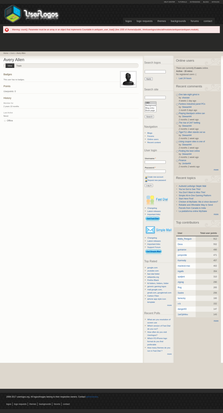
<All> (150, 103)
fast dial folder (153, 274)
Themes (161, 21)
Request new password (156, 180)
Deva (180, 244)
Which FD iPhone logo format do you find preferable (157, 341)
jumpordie (182, 255)
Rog (180, 287)
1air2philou (183, 314)
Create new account (155, 177)
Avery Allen (21, 53)
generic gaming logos (156, 286)
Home (5, 53)
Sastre (181, 293)
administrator (92, 397)
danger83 (182, 309)
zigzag (181, 282)
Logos (128, 21)
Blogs (206, 2)
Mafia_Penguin (185, 239)
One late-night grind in (189, 94)
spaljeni (181, 276)
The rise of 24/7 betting (189, 123)
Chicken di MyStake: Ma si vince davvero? (198, 202)
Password (150, 168)
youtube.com (153, 271)
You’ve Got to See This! (190, 189)
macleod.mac (184, 266)
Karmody (182, 260)
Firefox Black (153, 280)
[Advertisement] (111, 42)
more (169, 305)
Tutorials (182, 2)
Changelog (152, 208)
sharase (186, 97)
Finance (182, 160)
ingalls (181, 271)
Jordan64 (186, 163)
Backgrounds (178, 21)
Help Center (169, 2)
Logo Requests (145, 21)
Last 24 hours (185, 78)
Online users (153, 139)
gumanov (182, 249)
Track (19, 66)
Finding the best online (189, 151)
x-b (179, 303)
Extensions (195, 2)
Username (150, 158)
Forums (195, 21)
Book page (150, 110)
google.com (152, 268)
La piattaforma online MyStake (193, 211)
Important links (153, 214)
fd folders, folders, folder (158, 283)
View (11, 65)
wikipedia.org (153, 277)
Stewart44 (186, 107)
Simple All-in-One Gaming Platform (195, 195)
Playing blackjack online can (192, 113)
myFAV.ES (215, 2)
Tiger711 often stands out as (192, 132)
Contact (208, 21)
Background (150, 105)
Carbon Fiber (153, 296)
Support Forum (154, 247)
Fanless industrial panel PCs (192, 104)
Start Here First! (186, 198)
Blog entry (150, 108)
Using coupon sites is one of (192, 141)
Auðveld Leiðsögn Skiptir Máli (192, 186)
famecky (182, 298)
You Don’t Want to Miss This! (192, 192)
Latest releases (154, 211)
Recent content (154, 142)
